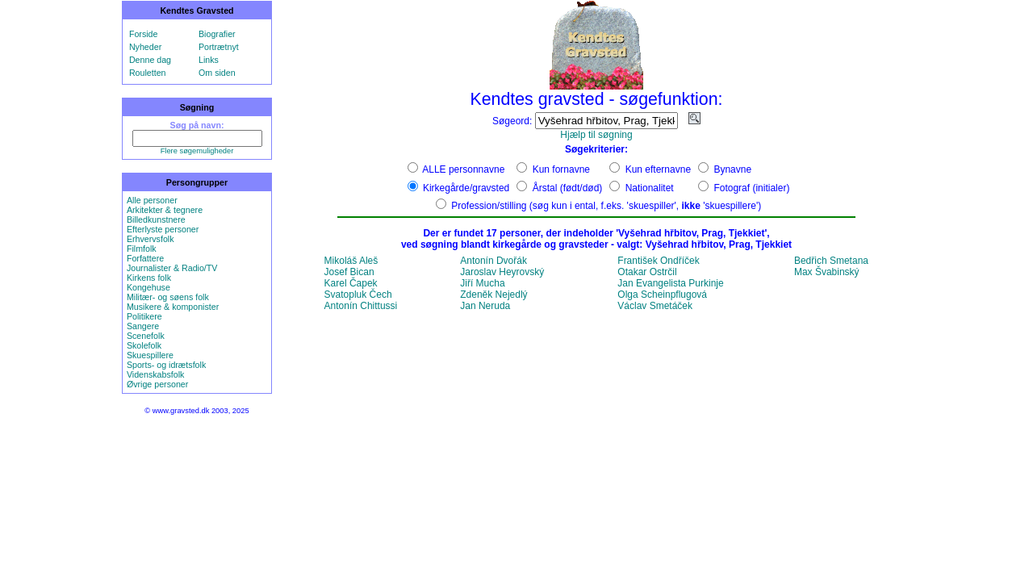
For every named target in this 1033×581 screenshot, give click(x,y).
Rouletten (147, 72)
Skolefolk (144, 345)
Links (209, 60)
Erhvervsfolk (150, 239)
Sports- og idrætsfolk (166, 365)
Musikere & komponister (173, 306)
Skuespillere (150, 355)
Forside (143, 34)
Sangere (143, 326)
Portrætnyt (219, 47)
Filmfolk (142, 248)
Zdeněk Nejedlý (493, 294)
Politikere (144, 316)
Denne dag (150, 60)
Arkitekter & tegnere (165, 210)
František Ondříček (658, 260)
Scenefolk (146, 336)
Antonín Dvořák (493, 260)
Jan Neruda (485, 305)
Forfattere (145, 258)
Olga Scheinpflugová (662, 294)
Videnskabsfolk (155, 374)
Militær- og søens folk (168, 297)
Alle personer (152, 200)
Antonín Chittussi (361, 305)
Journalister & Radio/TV (172, 268)
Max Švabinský (826, 272)
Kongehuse (148, 287)
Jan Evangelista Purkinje (670, 283)
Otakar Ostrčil (646, 272)
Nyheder (145, 47)
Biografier (217, 34)
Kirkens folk (149, 277)
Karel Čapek (351, 283)
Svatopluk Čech (358, 294)
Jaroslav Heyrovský (502, 272)
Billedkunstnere (156, 219)
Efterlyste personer (163, 229)
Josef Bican (349, 272)
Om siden (217, 72)
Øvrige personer (157, 384)
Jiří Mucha (482, 283)
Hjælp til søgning (596, 134)
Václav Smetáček (654, 305)
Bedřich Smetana (831, 260)
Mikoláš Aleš (351, 260)
